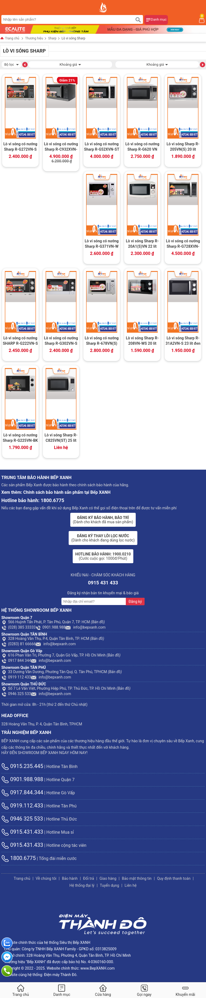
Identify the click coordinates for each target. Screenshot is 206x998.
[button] (25, 64)
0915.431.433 (22, 832)
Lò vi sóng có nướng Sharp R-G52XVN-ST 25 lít (101, 147)
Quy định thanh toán (173, 878)
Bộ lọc (11, 63)
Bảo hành (70, 878)
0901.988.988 (50, 627)
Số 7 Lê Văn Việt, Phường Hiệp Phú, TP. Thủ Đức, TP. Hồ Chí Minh (66, 688)
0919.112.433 (22, 805)
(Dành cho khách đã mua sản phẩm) (103, 519)
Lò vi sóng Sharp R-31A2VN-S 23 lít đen (182, 341)
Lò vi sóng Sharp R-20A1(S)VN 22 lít (142, 243)
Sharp (52, 38)
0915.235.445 (22, 766)
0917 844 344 (16, 660)
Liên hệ (130, 885)
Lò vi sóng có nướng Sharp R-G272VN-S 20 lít (20, 147)
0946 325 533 (16, 694)
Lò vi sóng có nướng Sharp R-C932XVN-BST (61, 147)
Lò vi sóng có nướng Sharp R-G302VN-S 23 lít (61, 341)
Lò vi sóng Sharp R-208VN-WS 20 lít (142, 341)
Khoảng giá (70, 63)
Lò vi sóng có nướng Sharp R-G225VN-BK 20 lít (20, 438)
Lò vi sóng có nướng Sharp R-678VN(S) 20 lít (102, 341)
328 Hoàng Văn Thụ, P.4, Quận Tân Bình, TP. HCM (52, 638)
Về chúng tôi (46, 878)
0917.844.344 (22, 792)
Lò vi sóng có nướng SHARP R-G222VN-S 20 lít (20, 341)
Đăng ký (135, 601)
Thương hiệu (34, 38)
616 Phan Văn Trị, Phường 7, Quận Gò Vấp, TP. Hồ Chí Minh (60, 655)
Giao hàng (108, 878)
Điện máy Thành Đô (60, 975)
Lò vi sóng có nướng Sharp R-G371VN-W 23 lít (102, 244)
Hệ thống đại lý (81, 885)
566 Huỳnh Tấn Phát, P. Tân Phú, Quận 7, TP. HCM (53, 622)
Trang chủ (9, 38)
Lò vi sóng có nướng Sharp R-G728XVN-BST (183, 244)
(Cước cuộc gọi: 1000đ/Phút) (103, 556)
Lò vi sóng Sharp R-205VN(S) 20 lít (183, 146)
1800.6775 (18, 858)
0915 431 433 (103, 582)
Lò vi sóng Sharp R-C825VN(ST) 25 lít (61, 438)
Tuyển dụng (109, 885)
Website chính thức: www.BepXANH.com (81, 968)
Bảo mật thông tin (137, 878)
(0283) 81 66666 (18, 644)
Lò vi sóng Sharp (73, 38)
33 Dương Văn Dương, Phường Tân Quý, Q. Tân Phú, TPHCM (61, 672)
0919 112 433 (16, 677)
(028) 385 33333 (18, 627)
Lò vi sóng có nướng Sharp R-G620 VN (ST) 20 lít (142, 147)
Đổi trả (88, 878)
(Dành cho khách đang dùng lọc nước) (103, 538)
